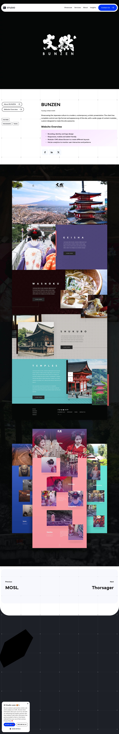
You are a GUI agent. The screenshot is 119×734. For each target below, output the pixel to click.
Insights (93, 7)
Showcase (68, 7)
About (85, 7)
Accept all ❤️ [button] (9, 724)
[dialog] (16, 717)
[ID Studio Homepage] (16, 7)
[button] (16, 729)
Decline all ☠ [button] (22, 724)
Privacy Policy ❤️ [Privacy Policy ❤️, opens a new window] (8, 721)
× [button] (27, 703)
